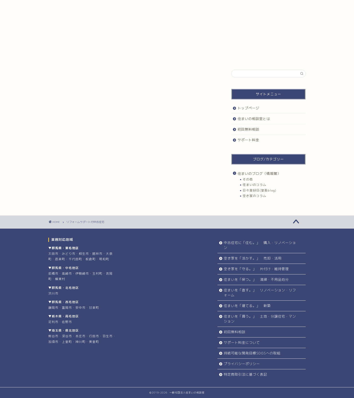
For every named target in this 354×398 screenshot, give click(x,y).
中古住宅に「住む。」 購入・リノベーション (260, 245)
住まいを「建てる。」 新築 (247, 305)
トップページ (75, 5)
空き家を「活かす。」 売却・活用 (253, 258)
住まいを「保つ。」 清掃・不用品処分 (256, 279)
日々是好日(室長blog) (259, 190)
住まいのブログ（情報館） (259, 173)
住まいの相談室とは (130, 5)
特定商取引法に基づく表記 (245, 374)
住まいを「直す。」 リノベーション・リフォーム (260, 292)
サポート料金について (242, 342)
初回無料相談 (184, 5)
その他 (248, 179)
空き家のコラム (254, 196)
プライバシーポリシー (242, 363)
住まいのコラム (254, 185)
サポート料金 (238, 5)
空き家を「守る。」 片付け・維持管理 (256, 269)
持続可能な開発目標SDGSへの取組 (252, 353)
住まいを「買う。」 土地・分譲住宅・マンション (260, 319)
